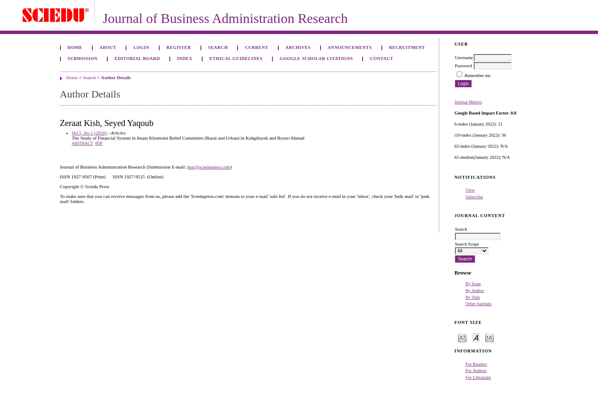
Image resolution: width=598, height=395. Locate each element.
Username (464, 57)
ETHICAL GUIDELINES (236, 58)
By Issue (473, 283)
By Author (475, 290)
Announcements (350, 47)
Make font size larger (489, 337)
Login (141, 47)
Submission (82, 58)
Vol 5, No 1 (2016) (89, 132)
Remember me (477, 75)
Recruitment (407, 47)
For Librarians (478, 377)
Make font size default (476, 337)
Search (218, 47)
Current (256, 47)
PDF (99, 143)
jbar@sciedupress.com (208, 166)
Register (178, 47)
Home (75, 47)
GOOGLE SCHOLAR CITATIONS (316, 58)
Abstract (82, 143)
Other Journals (479, 303)
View (470, 190)
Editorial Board (137, 58)
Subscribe (474, 197)
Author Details (116, 77)
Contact (381, 58)
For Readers (476, 364)
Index (184, 58)
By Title (473, 297)
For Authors (476, 370)
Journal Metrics (468, 102)
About (108, 47)
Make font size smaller (462, 337)
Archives (298, 47)
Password (463, 65)
